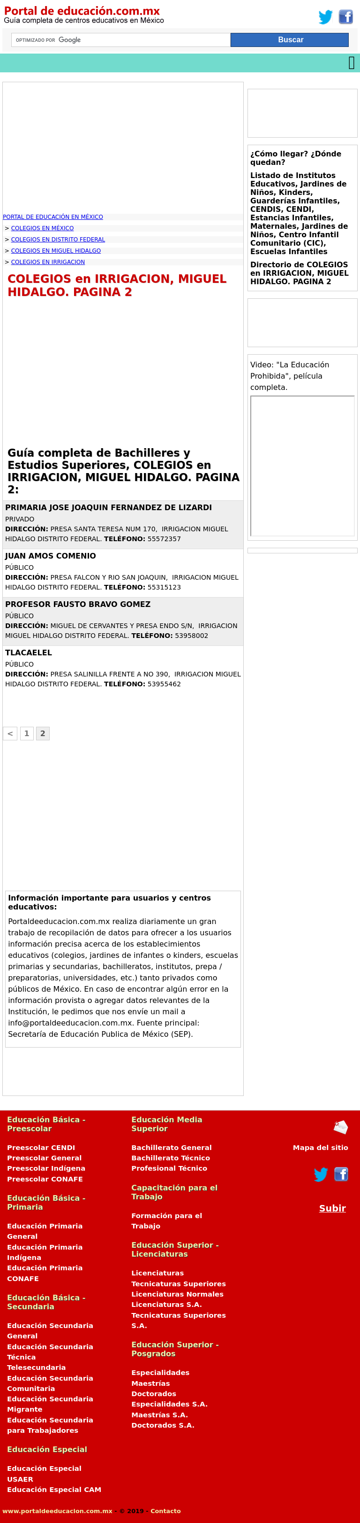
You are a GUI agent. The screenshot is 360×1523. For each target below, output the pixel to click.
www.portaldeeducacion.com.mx (57, 1511)
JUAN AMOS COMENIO (50, 556)
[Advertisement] (123, 148)
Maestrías (150, 1383)
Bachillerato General (171, 1147)
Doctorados (153, 1394)
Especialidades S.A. (169, 1404)
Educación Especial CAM (54, 1489)
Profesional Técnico (169, 1168)
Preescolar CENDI (41, 1147)
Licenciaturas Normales (177, 1294)
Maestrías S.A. (159, 1415)
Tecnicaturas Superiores (178, 1284)
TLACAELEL (28, 652)
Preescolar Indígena (46, 1168)
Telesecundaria (36, 1367)
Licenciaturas (157, 1273)
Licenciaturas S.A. (166, 1304)
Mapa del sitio (320, 1147)
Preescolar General (44, 1158)
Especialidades (160, 1372)
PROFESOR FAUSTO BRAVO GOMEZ (77, 604)
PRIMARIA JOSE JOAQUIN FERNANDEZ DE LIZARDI (108, 507)
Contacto (165, 1511)
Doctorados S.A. (163, 1425)
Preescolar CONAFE (45, 1179)
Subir (332, 1208)
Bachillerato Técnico (170, 1158)
